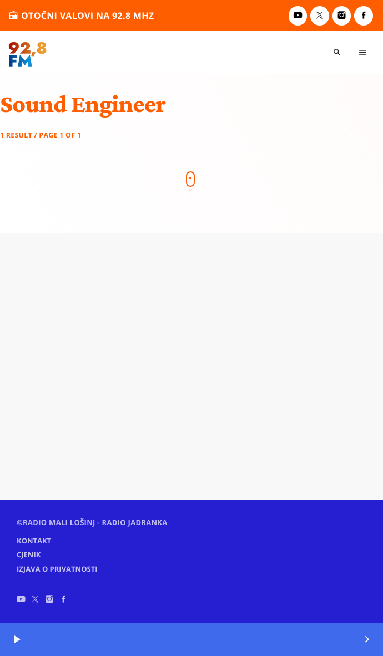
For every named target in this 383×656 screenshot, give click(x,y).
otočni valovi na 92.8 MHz (81, 15)
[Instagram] (341, 16)
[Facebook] (363, 16)
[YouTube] (298, 16)
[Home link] (27, 52)
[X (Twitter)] (319, 16)
